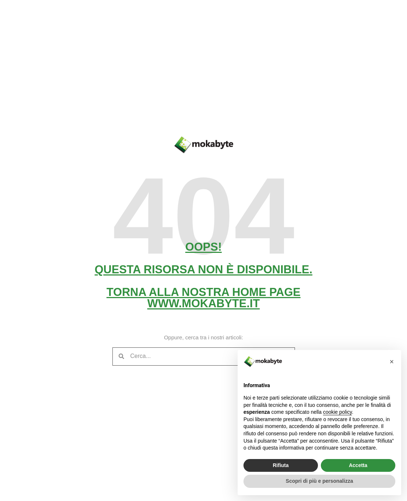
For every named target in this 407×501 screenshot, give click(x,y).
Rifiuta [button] (281, 465)
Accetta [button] (358, 465)
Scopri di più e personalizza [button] (319, 481)
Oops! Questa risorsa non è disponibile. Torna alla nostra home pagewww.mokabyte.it (203, 275)
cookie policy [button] (337, 412)
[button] (392, 361)
